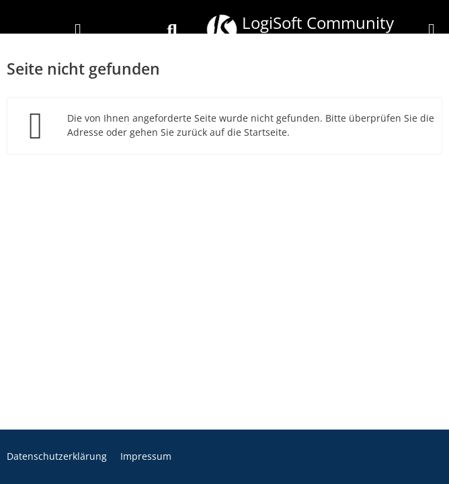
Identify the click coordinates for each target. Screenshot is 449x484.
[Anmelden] (78, 31)
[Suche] (172, 30)
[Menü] (431, 30)
